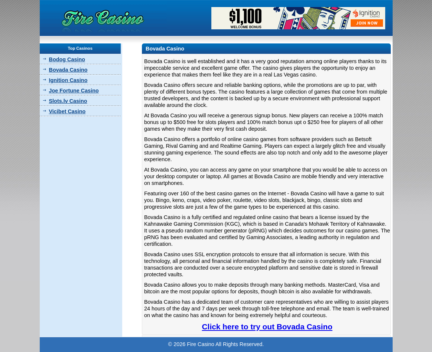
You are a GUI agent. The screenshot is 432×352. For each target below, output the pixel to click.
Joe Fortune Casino (74, 91)
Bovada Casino (68, 70)
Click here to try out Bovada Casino (267, 326)
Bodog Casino (67, 59)
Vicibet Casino (67, 111)
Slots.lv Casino (68, 101)
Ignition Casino (68, 80)
